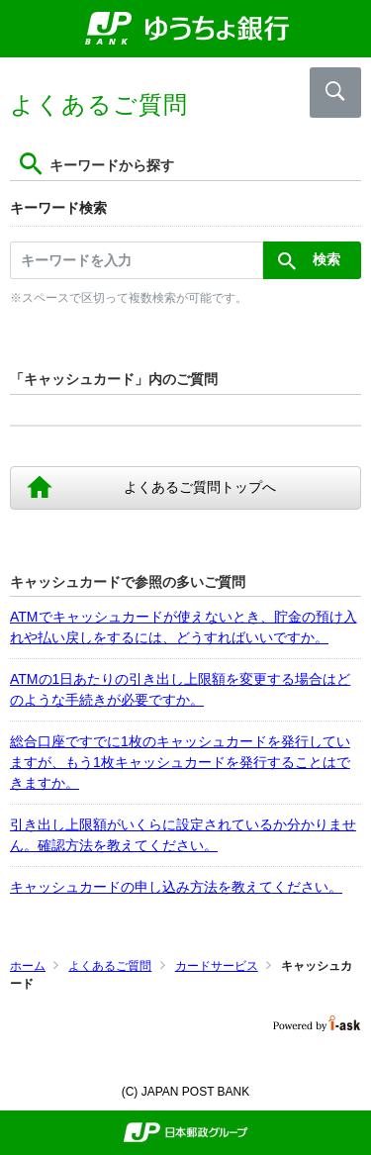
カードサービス (216, 966)
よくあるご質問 (109, 966)
